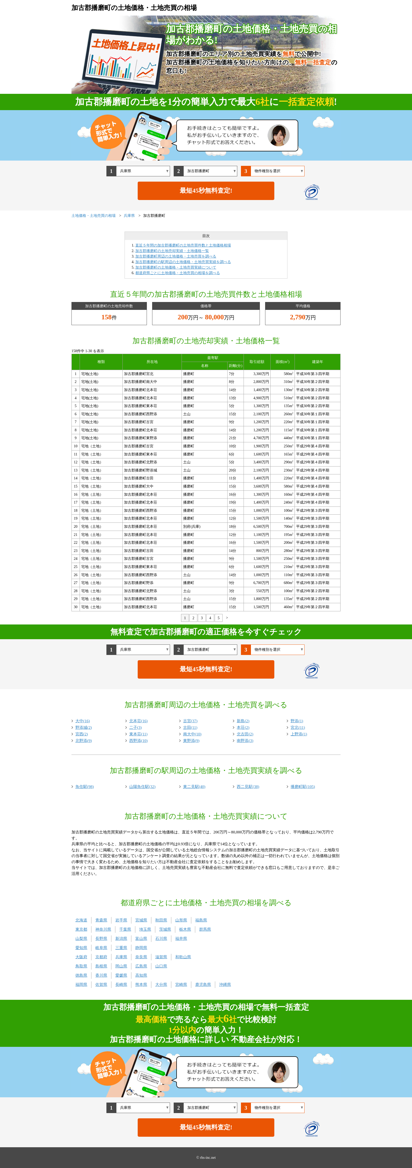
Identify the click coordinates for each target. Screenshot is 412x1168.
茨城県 (165, 929)
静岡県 (141, 948)
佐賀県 (101, 984)
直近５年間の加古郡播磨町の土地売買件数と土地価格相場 (183, 245)
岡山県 (121, 966)
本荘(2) (243, 727)
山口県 (161, 966)
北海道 (81, 920)
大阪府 (81, 957)
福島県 (201, 920)
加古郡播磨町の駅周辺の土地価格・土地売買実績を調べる (183, 262)
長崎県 (121, 984)
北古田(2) (245, 734)
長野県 (101, 938)
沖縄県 (225, 984)
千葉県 (125, 929)
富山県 (141, 938)
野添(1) (297, 721)
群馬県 (205, 929)
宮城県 (141, 920)
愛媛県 (121, 975)
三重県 (121, 948)
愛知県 (81, 948)
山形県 (181, 920)
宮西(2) (81, 734)
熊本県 (141, 984)
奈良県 (141, 957)
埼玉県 (145, 929)
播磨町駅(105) (303, 787)
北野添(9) (83, 741)
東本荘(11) (138, 734)
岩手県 (121, 920)
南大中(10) (192, 734)
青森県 (101, 920)
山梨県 (81, 938)
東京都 (81, 929)
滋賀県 (161, 957)
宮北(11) (298, 727)
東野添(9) (191, 741)
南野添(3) (245, 741)
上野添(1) (299, 734)
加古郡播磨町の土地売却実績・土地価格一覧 (172, 251)
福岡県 (81, 984)
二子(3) (135, 727)
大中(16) (82, 721)
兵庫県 (121, 957)
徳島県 (81, 975)
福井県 (181, 938)
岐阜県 (101, 948)
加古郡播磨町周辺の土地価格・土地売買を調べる (175, 256)
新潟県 (121, 938)
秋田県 (161, 920)
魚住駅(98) (84, 787)
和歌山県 (183, 957)
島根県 (101, 966)
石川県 (161, 938)
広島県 (141, 966)
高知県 (141, 975)
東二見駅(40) (194, 787)
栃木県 (185, 929)
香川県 (101, 975)
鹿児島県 (203, 984)
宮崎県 (181, 984)
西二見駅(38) (248, 787)
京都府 (101, 957)
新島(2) (243, 721)
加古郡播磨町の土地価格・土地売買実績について (175, 267)
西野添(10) (138, 741)
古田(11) (190, 727)
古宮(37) (190, 721)
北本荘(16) (138, 721)
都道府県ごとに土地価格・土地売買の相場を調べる (177, 273)
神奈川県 (103, 929)
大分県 (161, 984)
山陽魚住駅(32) (142, 787)
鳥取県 (81, 966)
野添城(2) (83, 727)
